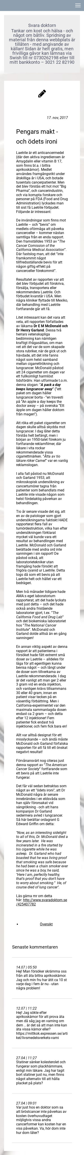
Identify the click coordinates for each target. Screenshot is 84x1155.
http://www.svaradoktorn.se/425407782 (41, 902)
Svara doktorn (42, 25)
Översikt (46, 924)
